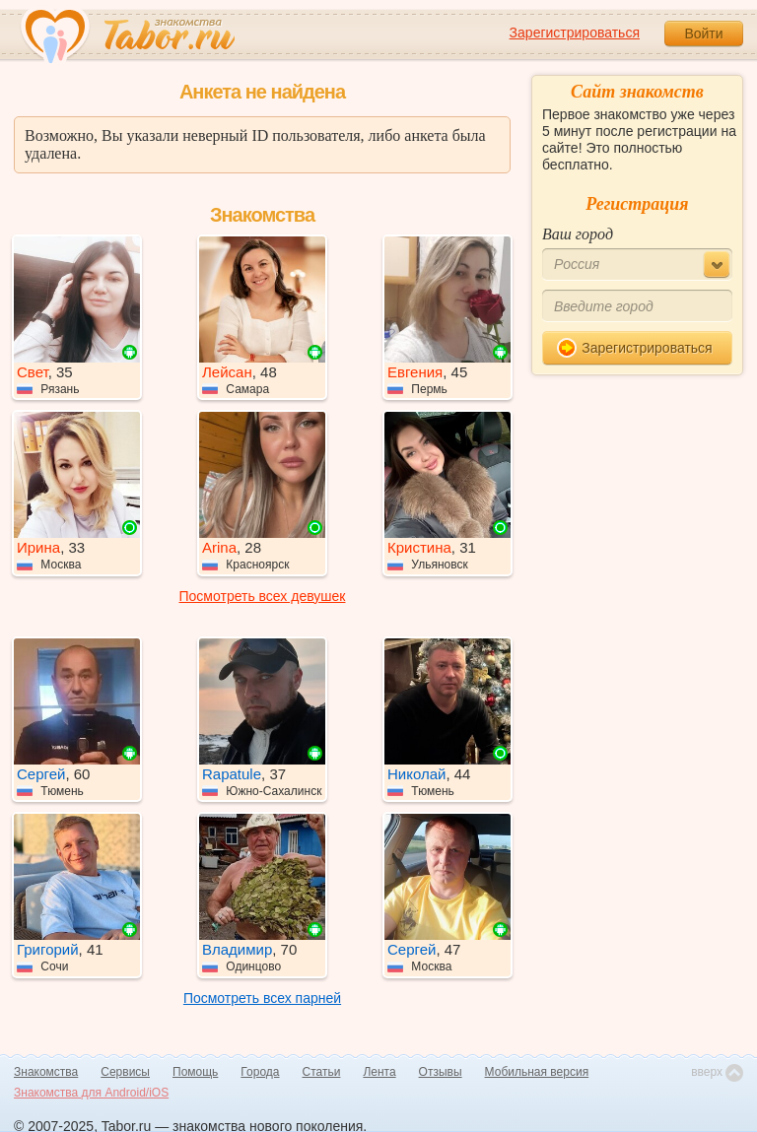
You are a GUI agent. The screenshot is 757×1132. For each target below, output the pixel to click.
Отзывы (440, 1072)
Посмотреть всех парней (262, 998)
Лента (379, 1072)
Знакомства (46, 1072)
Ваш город (577, 234)
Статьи (322, 1072)
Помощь (195, 1072)
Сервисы (125, 1072)
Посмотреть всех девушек (262, 596)
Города (260, 1072)
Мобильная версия (537, 1072)
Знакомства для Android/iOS (91, 1092)
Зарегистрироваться (575, 32)
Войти (703, 33)
